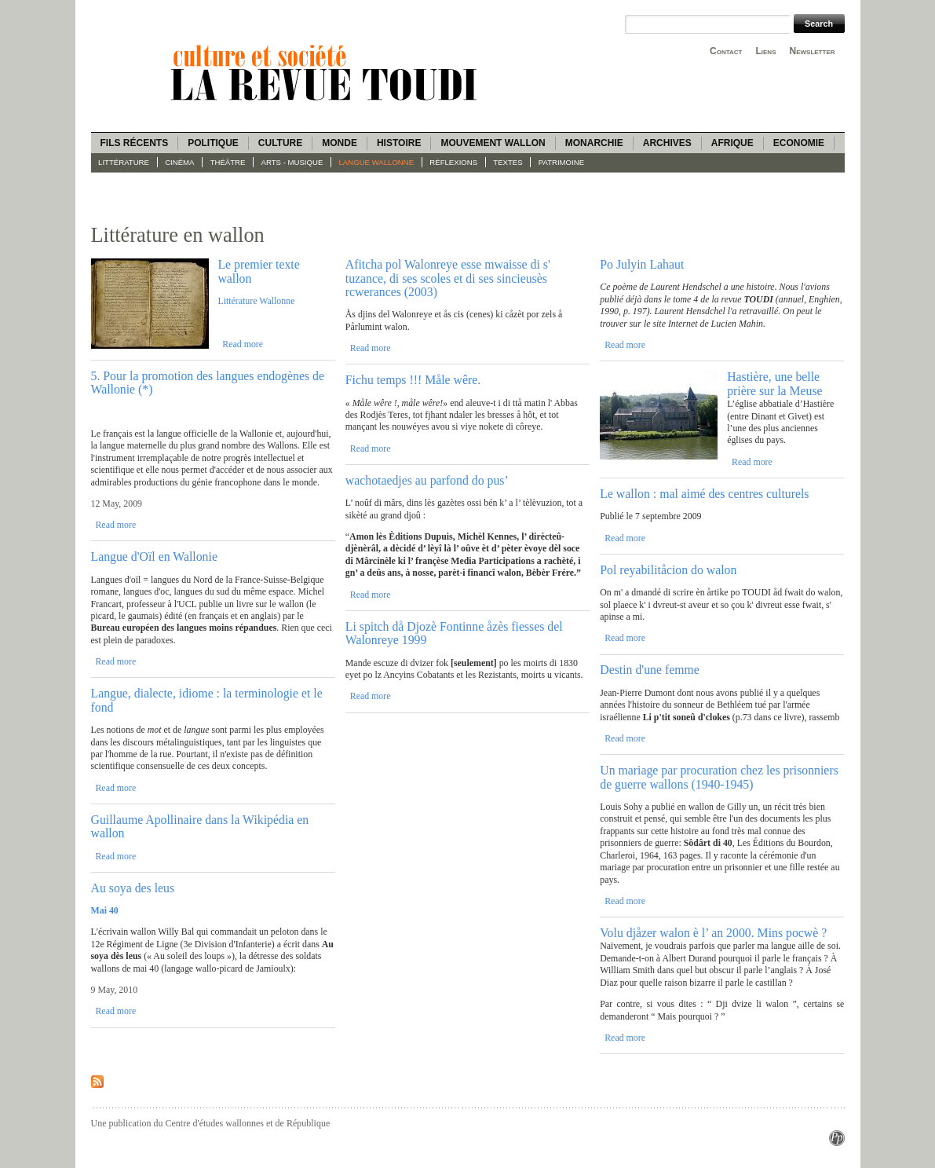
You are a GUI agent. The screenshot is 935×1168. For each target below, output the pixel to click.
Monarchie (594, 142)
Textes (507, 162)
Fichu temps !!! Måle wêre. (412, 379)
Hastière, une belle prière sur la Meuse (775, 383)
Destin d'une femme (649, 669)
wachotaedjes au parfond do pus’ (427, 480)
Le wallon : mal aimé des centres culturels (704, 493)
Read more (242, 344)
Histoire (399, 142)
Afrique (732, 142)
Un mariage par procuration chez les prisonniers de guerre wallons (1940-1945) (719, 776)
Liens (765, 51)
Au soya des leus (133, 888)
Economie (798, 142)
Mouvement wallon (492, 142)
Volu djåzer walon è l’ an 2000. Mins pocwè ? (713, 932)
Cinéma (179, 162)
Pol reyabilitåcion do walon (668, 570)
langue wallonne (377, 162)
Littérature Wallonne (255, 300)
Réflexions (453, 162)
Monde (339, 142)
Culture (280, 142)
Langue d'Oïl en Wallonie (154, 556)
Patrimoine (561, 162)
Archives (667, 142)
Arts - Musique (292, 162)
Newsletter (812, 51)
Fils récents (134, 142)
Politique (213, 142)
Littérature (123, 162)
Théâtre (228, 162)
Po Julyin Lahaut (642, 264)
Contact (726, 51)
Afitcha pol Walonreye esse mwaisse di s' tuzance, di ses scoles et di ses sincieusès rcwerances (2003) (447, 278)
